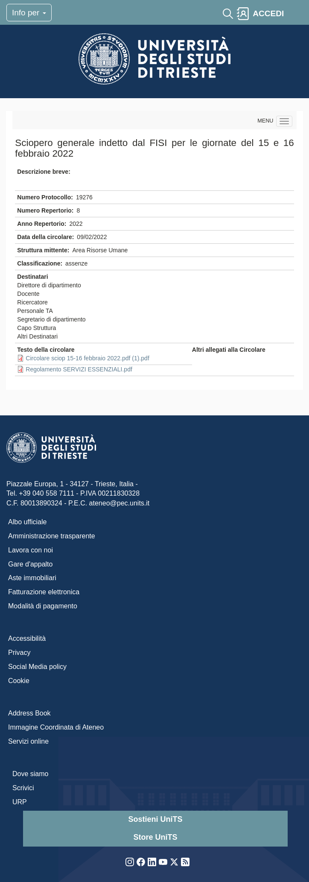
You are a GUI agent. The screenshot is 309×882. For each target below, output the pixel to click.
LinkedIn (151, 861)
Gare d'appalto (30, 564)
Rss (185, 861)
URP (19, 802)
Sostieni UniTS (155, 819)
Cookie (18, 680)
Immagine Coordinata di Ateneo (56, 727)
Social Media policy (37, 666)
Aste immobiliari (32, 577)
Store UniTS (155, 837)
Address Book (29, 713)
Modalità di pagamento (42, 606)
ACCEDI (268, 13)
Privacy (19, 652)
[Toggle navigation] (295, 13)
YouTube (163, 861)
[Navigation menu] (284, 121)
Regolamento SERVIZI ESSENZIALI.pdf (79, 369)
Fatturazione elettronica (43, 592)
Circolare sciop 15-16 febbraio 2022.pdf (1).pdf (87, 358)
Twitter (174, 861)
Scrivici (23, 787)
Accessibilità (27, 638)
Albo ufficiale (27, 522)
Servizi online (28, 741)
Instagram (129, 861)
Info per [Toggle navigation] (29, 12)
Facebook (140, 861)
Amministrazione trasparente (51, 536)
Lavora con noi (30, 550)
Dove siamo (30, 773)
